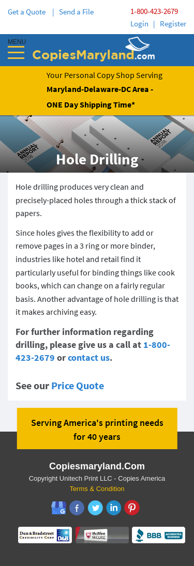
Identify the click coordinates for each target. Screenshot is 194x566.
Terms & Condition (96, 489)
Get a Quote (28, 12)
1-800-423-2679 (154, 11)
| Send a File (73, 12)
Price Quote (77, 385)
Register (173, 23)
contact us (89, 357)
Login (139, 23)
